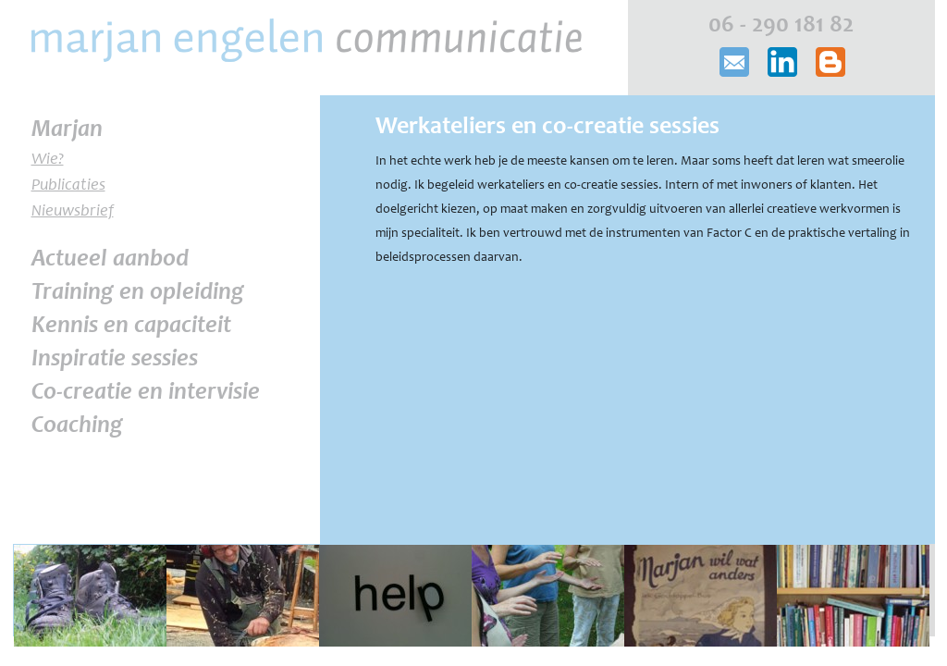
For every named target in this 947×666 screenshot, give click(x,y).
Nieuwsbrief (72, 212)
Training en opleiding (137, 293)
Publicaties (68, 186)
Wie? (47, 160)
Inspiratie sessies (114, 360)
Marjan (67, 130)
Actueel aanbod (110, 260)
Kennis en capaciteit (131, 326)
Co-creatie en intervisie (145, 393)
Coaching (77, 426)
